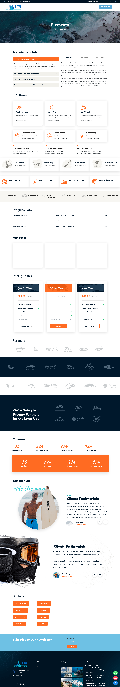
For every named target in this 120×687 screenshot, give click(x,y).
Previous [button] (100, 522)
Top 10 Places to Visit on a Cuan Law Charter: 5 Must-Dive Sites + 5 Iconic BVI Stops (95, 668)
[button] (26, 326)
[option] (21, 349)
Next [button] (105, 522)
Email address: (87, 640)
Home (56, 30)
